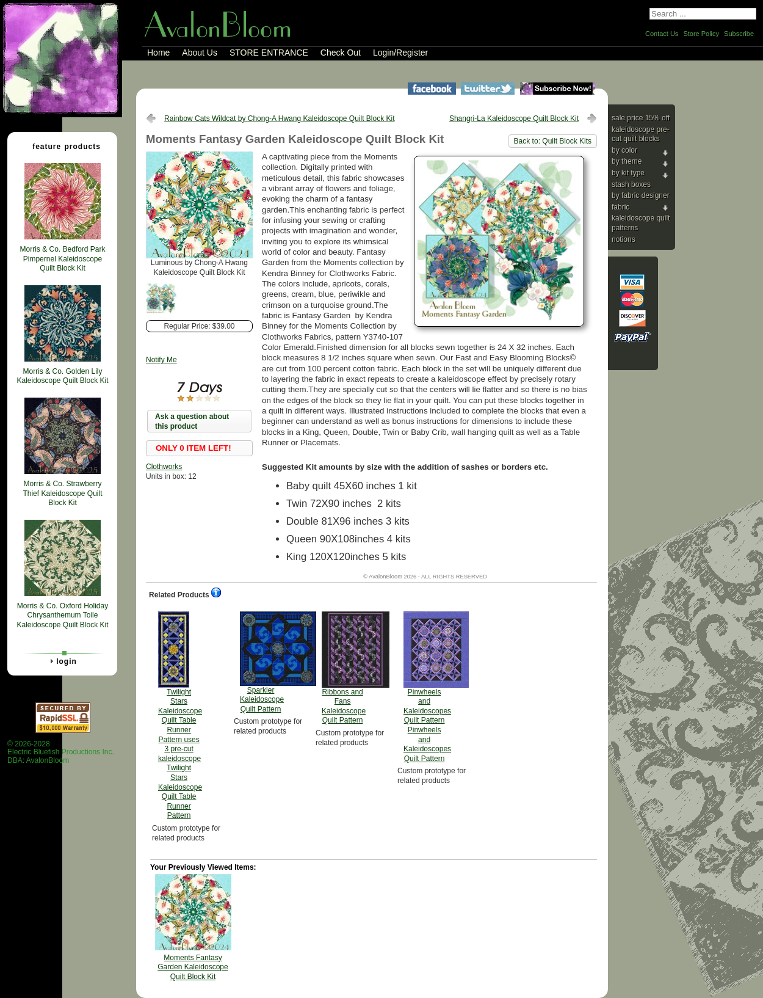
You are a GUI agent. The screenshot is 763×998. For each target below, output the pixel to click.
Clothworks (164, 466)
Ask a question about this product (192, 421)
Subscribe (739, 33)
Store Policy (701, 33)
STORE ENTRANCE (269, 52)
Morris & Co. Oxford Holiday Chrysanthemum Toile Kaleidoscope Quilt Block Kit (62, 615)
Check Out (340, 52)
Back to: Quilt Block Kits (552, 141)
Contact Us (661, 33)
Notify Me (161, 359)
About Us (199, 52)
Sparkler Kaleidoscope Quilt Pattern (262, 662)
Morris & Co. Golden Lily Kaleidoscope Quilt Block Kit (62, 376)
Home (158, 52)
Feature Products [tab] (62, 146)
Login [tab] (61, 661)
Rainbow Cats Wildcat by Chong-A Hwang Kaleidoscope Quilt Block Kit (279, 118)
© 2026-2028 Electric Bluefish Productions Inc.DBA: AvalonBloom (60, 752)
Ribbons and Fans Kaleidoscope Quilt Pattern (344, 668)
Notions (623, 239)
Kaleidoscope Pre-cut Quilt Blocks (641, 134)
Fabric (620, 207)
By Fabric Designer (641, 195)
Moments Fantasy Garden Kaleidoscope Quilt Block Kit (192, 967)
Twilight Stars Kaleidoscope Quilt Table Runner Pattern (180, 715)
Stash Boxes (631, 184)
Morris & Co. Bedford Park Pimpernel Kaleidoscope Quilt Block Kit (62, 258)
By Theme (627, 161)
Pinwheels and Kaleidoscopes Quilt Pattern (427, 687)
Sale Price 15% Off (641, 118)
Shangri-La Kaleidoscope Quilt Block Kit (514, 118)
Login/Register (400, 52)
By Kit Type (628, 173)
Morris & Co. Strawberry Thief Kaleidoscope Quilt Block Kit (62, 493)
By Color (624, 150)
